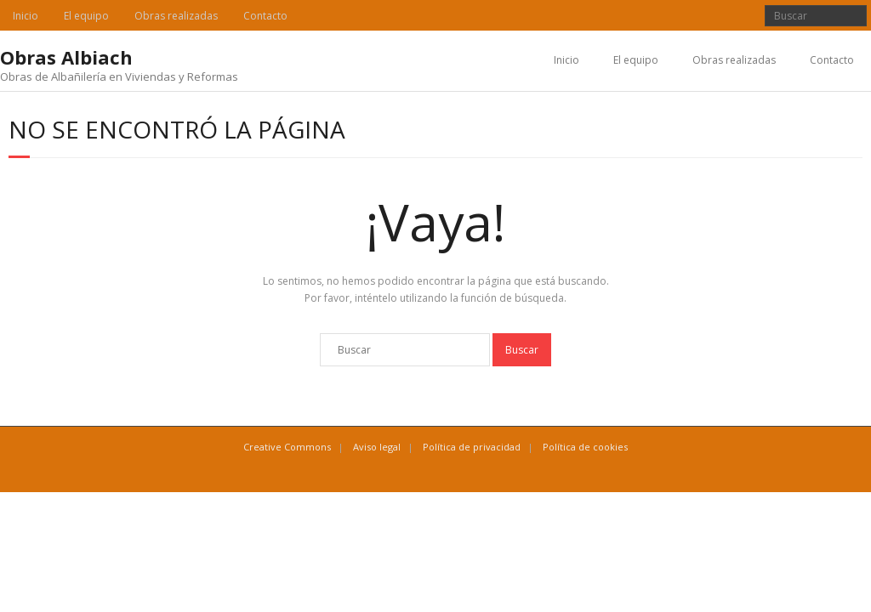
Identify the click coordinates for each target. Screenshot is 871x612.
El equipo (86, 15)
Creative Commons (287, 446)
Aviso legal (377, 446)
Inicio (25, 15)
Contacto (265, 15)
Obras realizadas (176, 15)
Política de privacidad (472, 446)
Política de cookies (585, 446)
